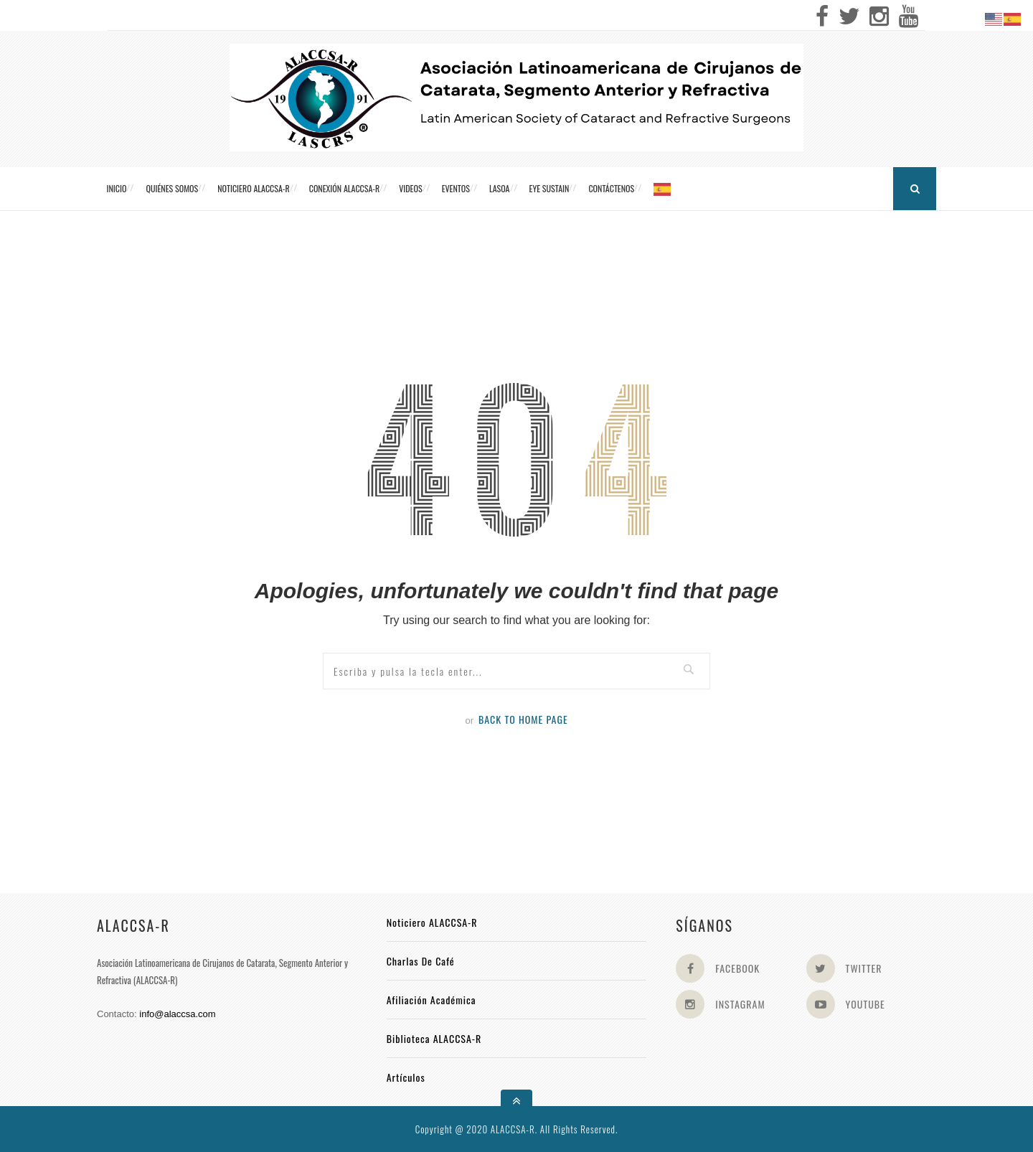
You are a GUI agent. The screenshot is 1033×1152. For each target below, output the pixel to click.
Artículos (406, 1077)
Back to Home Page (523, 719)
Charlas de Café (421, 960)
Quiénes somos (172, 188)
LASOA (499, 188)
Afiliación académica (431, 999)
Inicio (117, 188)
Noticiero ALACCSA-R (253, 188)
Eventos (456, 188)
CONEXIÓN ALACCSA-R (344, 188)
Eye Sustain (549, 188)
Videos (410, 188)
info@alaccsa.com (177, 1014)
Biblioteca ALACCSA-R (434, 1038)
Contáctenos (611, 188)
